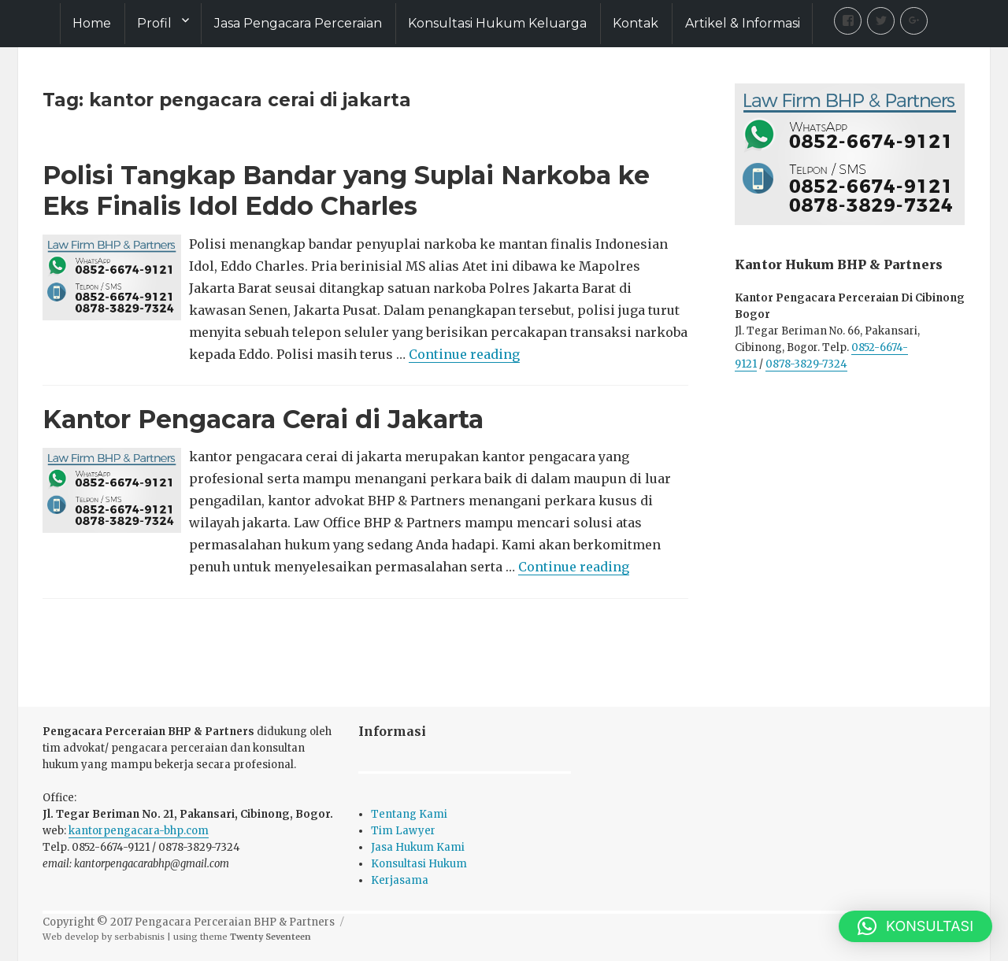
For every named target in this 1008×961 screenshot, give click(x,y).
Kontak (635, 23)
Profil (154, 23)
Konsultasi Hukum (419, 863)
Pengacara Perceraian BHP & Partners (235, 922)
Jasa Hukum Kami (418, 847)
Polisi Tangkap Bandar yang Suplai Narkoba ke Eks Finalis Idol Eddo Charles (346, 190)
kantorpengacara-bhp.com (139, 830)
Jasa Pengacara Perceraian (298, 23)
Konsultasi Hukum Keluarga (497, 23)
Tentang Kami (409, 814)
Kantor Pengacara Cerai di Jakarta (263, 419)
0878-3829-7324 (806, 364)
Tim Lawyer (403, 830)
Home (91, 23)
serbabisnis (139, 936)
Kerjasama (399, 880)
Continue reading (464, 354)
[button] (915, 926)
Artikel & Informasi (742, 23)
